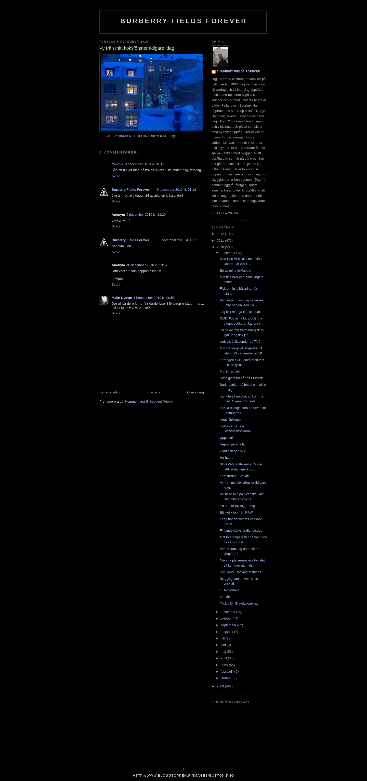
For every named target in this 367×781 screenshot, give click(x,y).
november (228, 612)
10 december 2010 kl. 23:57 (146, 265)
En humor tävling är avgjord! (240, 506)
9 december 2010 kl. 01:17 (144, 164)
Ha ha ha (226, 457)
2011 (221, 240)
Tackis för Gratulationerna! (239, 603)
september (229, 625)
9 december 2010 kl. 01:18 (176, 189)
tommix (117, 164)
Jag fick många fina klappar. (240, 312)
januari (226, 678)
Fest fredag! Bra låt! (234, 476)
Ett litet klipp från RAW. (236, 512)
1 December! (229, 590)
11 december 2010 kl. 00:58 (154, 298)
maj (224, 652)
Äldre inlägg (195, 392)
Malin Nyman (122, 298)
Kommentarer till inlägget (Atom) (149, 401)
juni (224, 645)
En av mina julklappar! (236, 270)
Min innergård (230, 371)
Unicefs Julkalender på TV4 (240, 341)
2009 (221, 686)
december (228, 253)
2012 (221, 234)
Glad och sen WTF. (234, 451)
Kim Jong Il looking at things (240, 572)
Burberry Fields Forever (183, 21)
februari (227, 671)
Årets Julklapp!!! (231, 419)
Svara (116, 176)
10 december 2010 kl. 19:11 (177, 240)
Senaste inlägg (110, 392)
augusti (226, 632)
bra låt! (225, 597)
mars (225, 665)
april (224, 658)
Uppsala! (226, 438)
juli (223, 638)
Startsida (153, 392)
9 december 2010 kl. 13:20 (146, 214)
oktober (227, 618)
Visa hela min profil (228, 213)
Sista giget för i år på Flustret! (241, 378)
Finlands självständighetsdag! (241, 530)
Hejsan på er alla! (232, 444)
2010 (221, 247)
